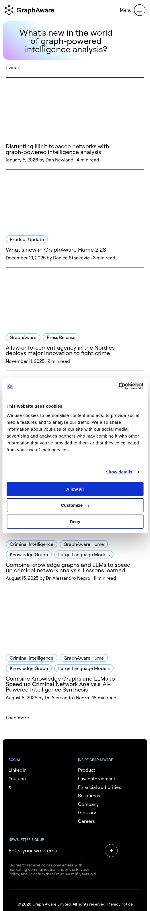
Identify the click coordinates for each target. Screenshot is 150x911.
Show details (119, 471)
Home (11, 67)
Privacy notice (120, 904)
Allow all (75, 489)
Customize (75, 505)
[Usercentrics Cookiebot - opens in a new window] (118, 386)
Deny (75, 521)
